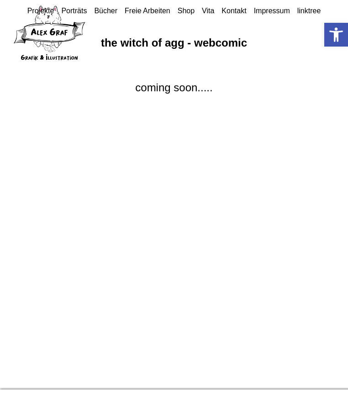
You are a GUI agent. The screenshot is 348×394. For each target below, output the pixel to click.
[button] (336, 35)
